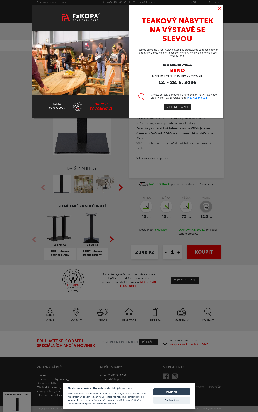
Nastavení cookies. (106, 403)
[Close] (219, 9)
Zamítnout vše (172, 400)
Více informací (177, 107)
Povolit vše (171, 392)
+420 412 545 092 (196, 97)
